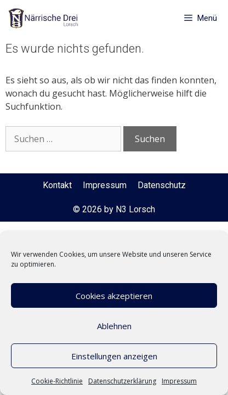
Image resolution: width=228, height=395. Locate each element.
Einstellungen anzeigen (114, 356)
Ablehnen (114, 325)
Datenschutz (162, 185)
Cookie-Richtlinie (57, 381)
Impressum (179, 381)
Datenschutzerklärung (122, 381)
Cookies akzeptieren (114, 295)
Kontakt (57, 185)
